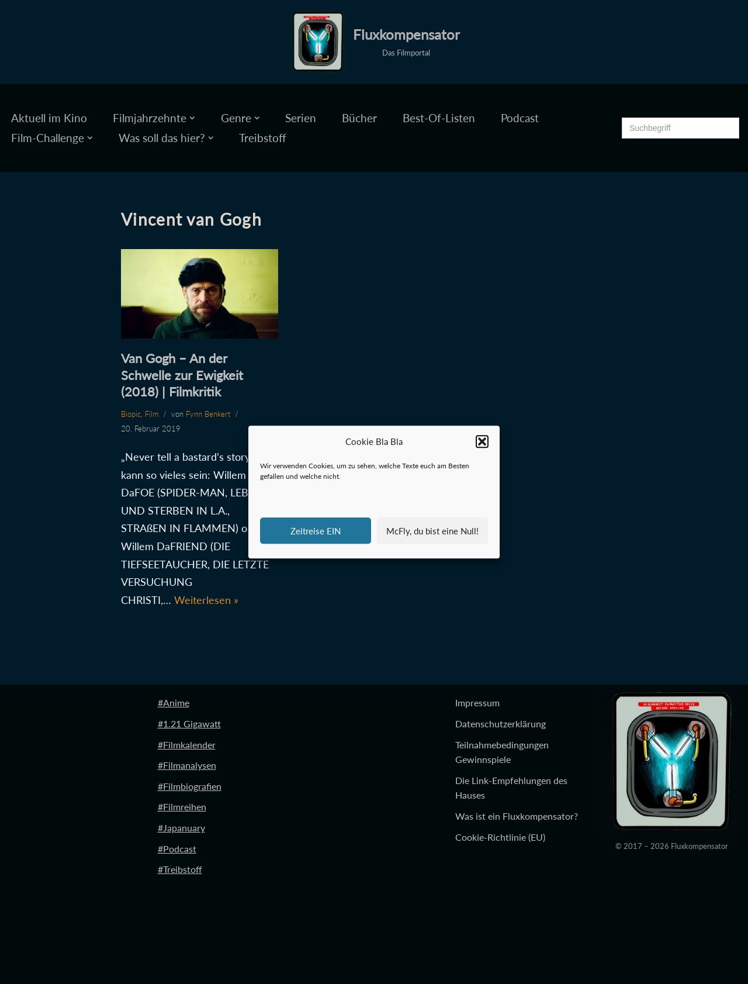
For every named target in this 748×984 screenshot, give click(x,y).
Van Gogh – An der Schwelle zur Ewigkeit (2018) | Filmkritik (182, 374)
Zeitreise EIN (315, 531)
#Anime (173, 702)
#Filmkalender (187, 744)
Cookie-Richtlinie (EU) (500, 837)
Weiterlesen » (206, 599)
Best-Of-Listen (439, 118)
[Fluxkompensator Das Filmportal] (374, 42)
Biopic (131, 414)
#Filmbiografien (189, 786)
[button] (482, 442)
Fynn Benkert (208, 414)
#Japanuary (181, 827)
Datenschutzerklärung (500, 723)
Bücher (359, 118)
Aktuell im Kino (49, 118)
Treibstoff (262, 137)
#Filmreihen (182, 806)
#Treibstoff (180, 869)
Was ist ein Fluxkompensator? (516, 815)
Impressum (477, 702)
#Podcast (177, 848)
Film (151, 414)
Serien (300, 118)
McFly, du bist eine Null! (432, 531)
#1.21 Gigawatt (189, 723)
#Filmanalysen (187, 765)
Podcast (520, 118)
